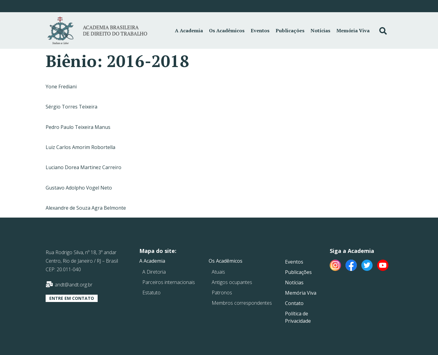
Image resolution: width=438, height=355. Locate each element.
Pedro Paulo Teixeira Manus (78, 127)
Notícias (320, 30)
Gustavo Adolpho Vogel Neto (79, 187)
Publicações (290, 30)
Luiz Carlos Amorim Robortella (80, 147)
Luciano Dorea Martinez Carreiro (83, 167)
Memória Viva (353, 30)
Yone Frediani (61, 86)
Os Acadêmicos (227, 30)
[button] (72, 298)
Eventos (260, 30)
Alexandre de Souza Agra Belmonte (86, 207)
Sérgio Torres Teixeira (71, 106)
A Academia (189, 30)
